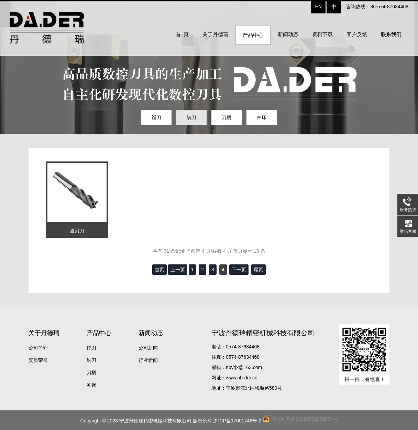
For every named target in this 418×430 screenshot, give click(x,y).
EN (318, 6)
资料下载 (322, 34)
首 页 (182, 34)
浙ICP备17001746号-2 (237, 420)
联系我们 (391, 34)
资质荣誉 (38, 360)
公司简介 (38, 347)
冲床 (261, 117)
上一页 (177, 269)
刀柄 (226, 117)
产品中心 (253, 35)
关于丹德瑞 (215, 34)
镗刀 (156, 117)
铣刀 (191, 117)
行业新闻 (148, 360)
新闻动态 (288, 34)
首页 (159, 269)
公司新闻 (148, 347)
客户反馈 (356, 34)
